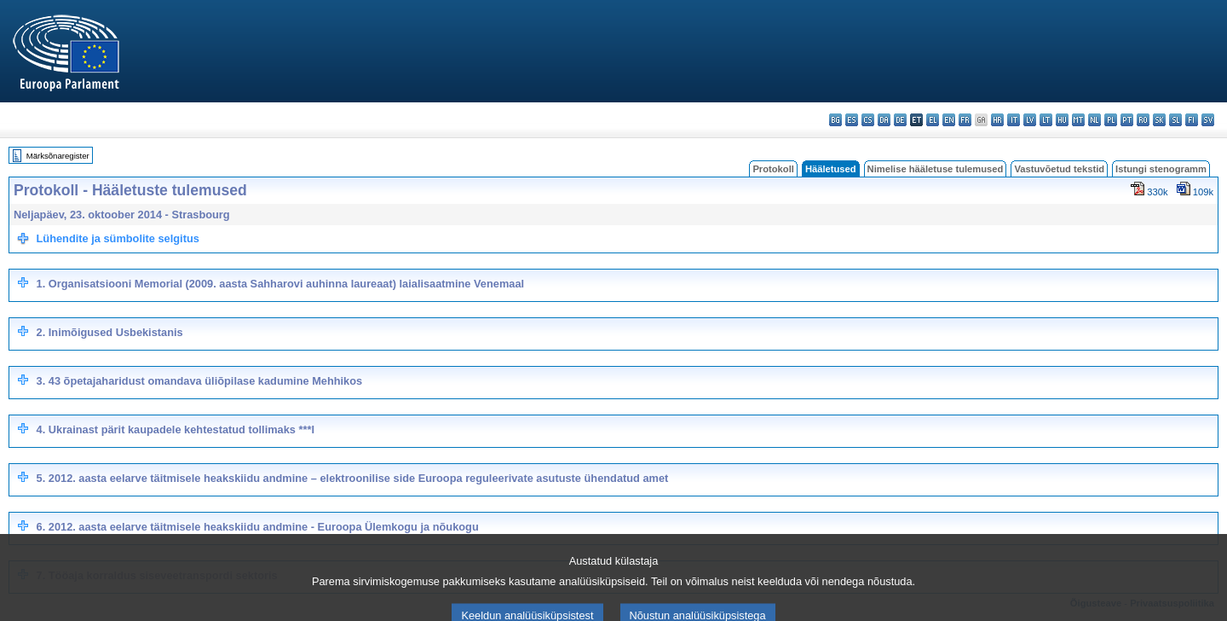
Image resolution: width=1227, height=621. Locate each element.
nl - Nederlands (1094, 119)
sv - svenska (1207, 119)
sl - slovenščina (1175, 119)
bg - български (835, 119)
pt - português (1126, 119)
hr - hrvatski (997, 119)
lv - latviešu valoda (1029, 119)
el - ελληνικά (932, 119)
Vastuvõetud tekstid (1059, 169)
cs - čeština (867, 119)
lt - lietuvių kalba (1046, 119)
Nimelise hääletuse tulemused (935, 169)
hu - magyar (1062, 119)
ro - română (1143, 119)
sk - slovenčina (1159, 119)
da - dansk (884, 119)
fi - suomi (1191, 119)
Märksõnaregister (57, 155)
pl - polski (1110, 119)
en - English (948, 119)
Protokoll (772, 169)
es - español (851, 119)
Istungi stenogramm (1161, 169)
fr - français (965, 119)
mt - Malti (1078, 119)
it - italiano (1013, 119)
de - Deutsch (900, 119)
